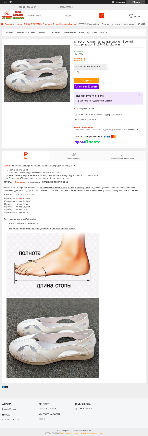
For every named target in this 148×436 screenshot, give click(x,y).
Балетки (46, 24)
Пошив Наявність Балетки (64, 24)
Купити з (88, 86)
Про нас (42, 32)
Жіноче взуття (22, 182)
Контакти (55, 32)
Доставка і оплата (97, 32)
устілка (19, 198)
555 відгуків (120, 2)
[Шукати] (101, 15)
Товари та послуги (13, 24)
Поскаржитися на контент (70, 433)
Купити (88, 80)
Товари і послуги (25, 32)
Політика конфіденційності (92, 433)
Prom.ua (87, 431)
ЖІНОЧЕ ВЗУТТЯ (32, 24)
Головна (8, 32)
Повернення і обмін (73, 32)
